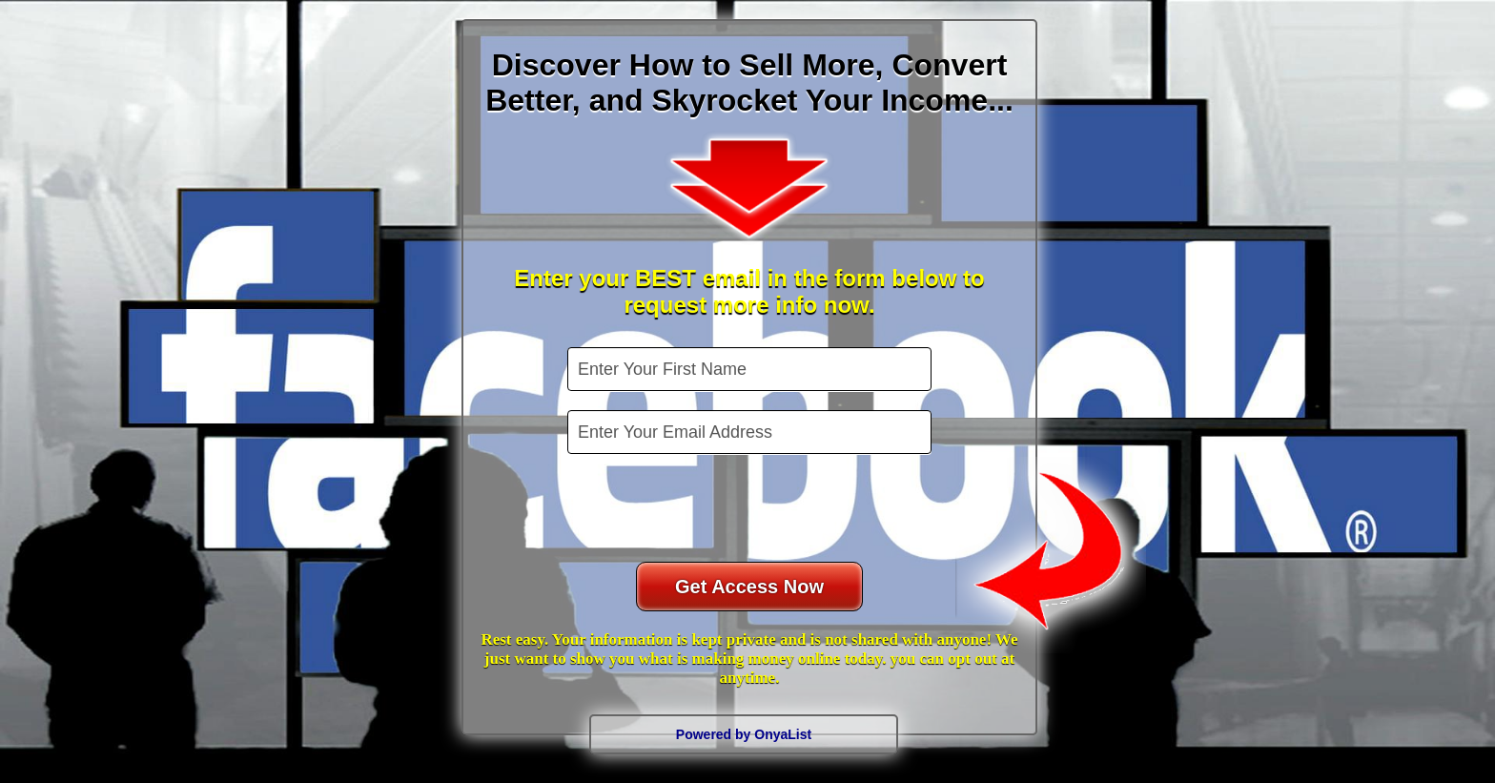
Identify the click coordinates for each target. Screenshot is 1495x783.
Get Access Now (749, 586)
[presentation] (751, 510)
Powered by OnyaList (743, 734)
